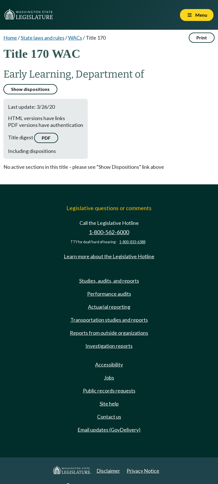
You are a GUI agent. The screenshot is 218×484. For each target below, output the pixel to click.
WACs (75, 38)
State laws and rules (42, 38)
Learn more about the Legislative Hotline (109, 256)
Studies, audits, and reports (109, 281)
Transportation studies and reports (109, 320)
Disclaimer (108, 471)
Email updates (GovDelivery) (109, 430)
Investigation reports (109, 346)
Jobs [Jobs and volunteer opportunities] (109, 377)
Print (201, 37)
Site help (109, 403)
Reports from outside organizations (109, 333)
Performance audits (109, 294)
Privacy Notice (143, 471)
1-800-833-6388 (132, 242)
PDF (46, 137)
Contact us (109, 416)
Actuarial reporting (109, 307)
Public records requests (109, 390)
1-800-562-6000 (109, 232)
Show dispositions (30, 89)
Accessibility (109, 364)
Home (10, 38)
